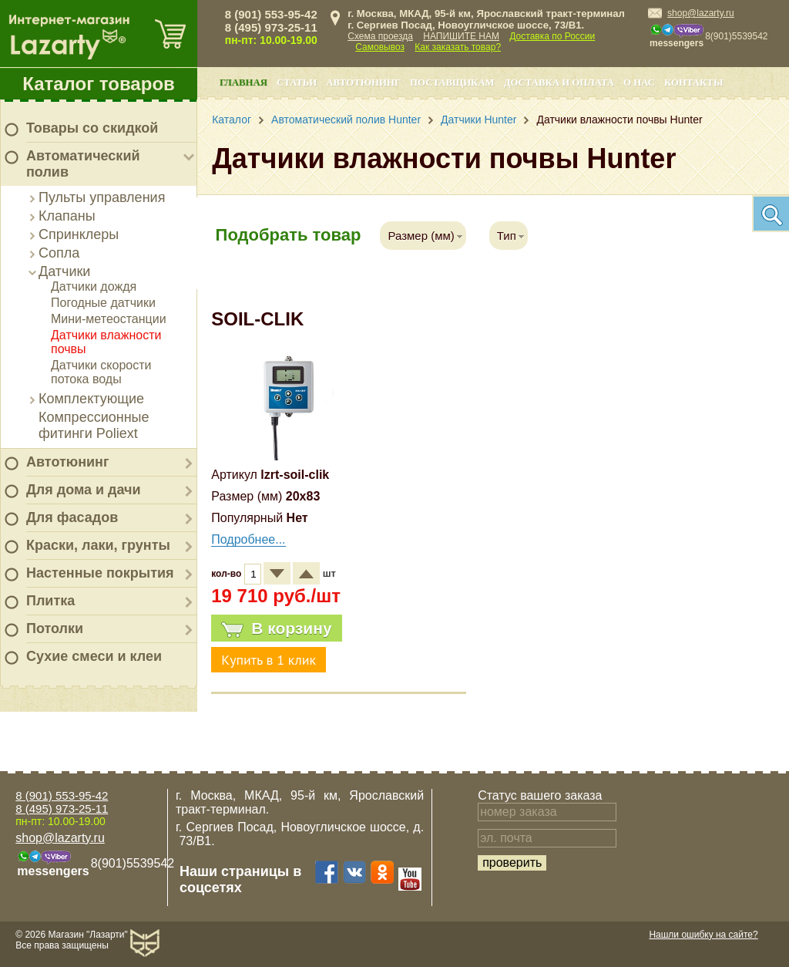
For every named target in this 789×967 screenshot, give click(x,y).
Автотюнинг (67, 462)
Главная (243, 82)
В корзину (276, 628)
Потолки (54, 628)
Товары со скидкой (92, 128)
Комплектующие (91, 398)
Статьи (297, 82)
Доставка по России (552, 36)
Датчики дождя (93, 286)
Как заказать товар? (458, 47)
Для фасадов (72, 517)
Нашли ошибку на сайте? (703, 934)
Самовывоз (380, 47)
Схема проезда (380, 36)
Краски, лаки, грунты (98, 545)
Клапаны (67, 216)
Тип (506, 235)
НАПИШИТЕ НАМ (461, 36)
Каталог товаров (98, 83)
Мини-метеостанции (108, 318)
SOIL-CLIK (257, 318)
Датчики (64, 271)
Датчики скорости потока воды (101, 372)
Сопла (59, 253)
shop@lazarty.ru (700, 13)
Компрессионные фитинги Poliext (94, 425)
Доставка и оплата (559, 82)
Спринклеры (79, 234)
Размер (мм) (421, 235)
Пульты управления (102, 197)
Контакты (693, 82)
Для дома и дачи (83, 489)
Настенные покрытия (100, 573)
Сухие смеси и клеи (94, 656)
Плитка (50, 600)
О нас (639, 82)
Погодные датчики (103, 302)
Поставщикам (452, 82)
